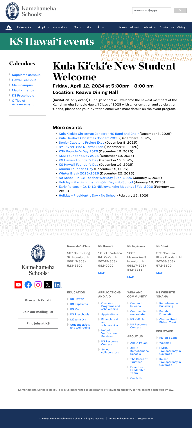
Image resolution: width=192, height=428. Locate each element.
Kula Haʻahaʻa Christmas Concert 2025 (89, 138)
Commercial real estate (138, 313)
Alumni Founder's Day (76, 169)
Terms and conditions (121, 418)
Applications (109, 314)
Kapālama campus (26, 74)
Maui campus (22, 85)
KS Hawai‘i (77, 299)
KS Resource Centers (109, 343)
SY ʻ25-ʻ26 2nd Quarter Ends (81, 147)
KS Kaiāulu (137, 319)
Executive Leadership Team (137, 370)
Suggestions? (145, 418)
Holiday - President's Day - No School (87, 195)
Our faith (136, 378)
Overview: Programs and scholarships (110, 306)
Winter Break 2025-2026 (79, 173)
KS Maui (75, 309)
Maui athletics (23, 90)
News (123, 27)
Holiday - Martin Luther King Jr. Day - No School (96, 182)
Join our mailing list (38, 311)
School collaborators (110, 351)
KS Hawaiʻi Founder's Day (79, 160)
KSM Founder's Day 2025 (79, 155)
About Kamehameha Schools (139, 351)
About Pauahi (139, 343)
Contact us (167, 27)
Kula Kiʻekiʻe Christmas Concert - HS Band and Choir (99, 133)
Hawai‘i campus (24, 80)
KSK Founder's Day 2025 (78, 151)
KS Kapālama (79, 304)
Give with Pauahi (38, 300)
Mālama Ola (78, 319)
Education (25, 27)
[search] (151, 10)
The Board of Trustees (139, 361)
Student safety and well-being (80, 326)
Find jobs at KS (38, 323)
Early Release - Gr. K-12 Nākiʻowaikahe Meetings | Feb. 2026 (106, 186)
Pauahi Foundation (166, 313)
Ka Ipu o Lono (168, 337)
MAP (101, 272)
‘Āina (100, 27)
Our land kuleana (135, 305)
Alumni (134, 27)
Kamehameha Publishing (168, 305)
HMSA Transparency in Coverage (170, 351)
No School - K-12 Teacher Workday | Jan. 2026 (95, 177)
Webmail (165, 343)
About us (150, 27)
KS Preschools (23, 95)
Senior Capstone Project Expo (81, 142)
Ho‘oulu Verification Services (109, 333)
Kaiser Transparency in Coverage (170, 362)
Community (82, 27)
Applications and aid (53, 27)
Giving (181, 27)
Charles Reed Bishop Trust (168, 321)
